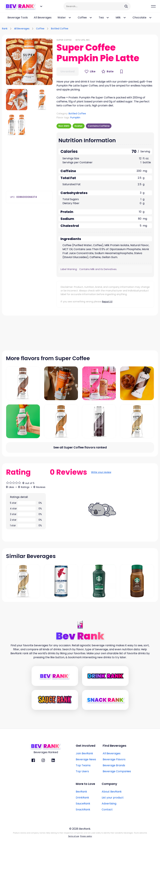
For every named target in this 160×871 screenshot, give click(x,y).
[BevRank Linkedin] (53, 792)
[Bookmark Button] (121, 72)
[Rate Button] (107, 72)
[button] (29, 62)
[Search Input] (95, 6)
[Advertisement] (119, 28)
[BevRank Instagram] (43, 792)
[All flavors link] (80, 479)
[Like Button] (90, 72)
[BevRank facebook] (33, 792)
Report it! (107, 301)
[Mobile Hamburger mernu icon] (153, 6)
